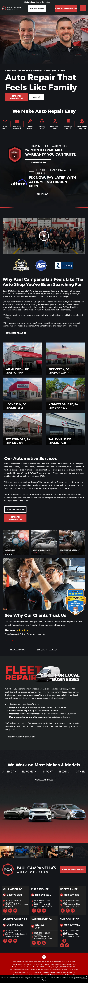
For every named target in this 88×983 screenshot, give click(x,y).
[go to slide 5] (11, 554)
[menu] (83, 8)
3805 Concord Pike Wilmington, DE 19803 (72, 935)
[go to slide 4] (9, 554)
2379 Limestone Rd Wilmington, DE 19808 (43, 905)
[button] (12, 641)
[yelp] (10, 910)
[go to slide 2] (5, 554)
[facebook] (5, 910)
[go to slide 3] (7, 554)
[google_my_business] (15, 910)
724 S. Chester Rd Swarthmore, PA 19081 (43, 937)
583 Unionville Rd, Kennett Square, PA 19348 (16, 935)
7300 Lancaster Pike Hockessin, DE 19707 (71, 905)
